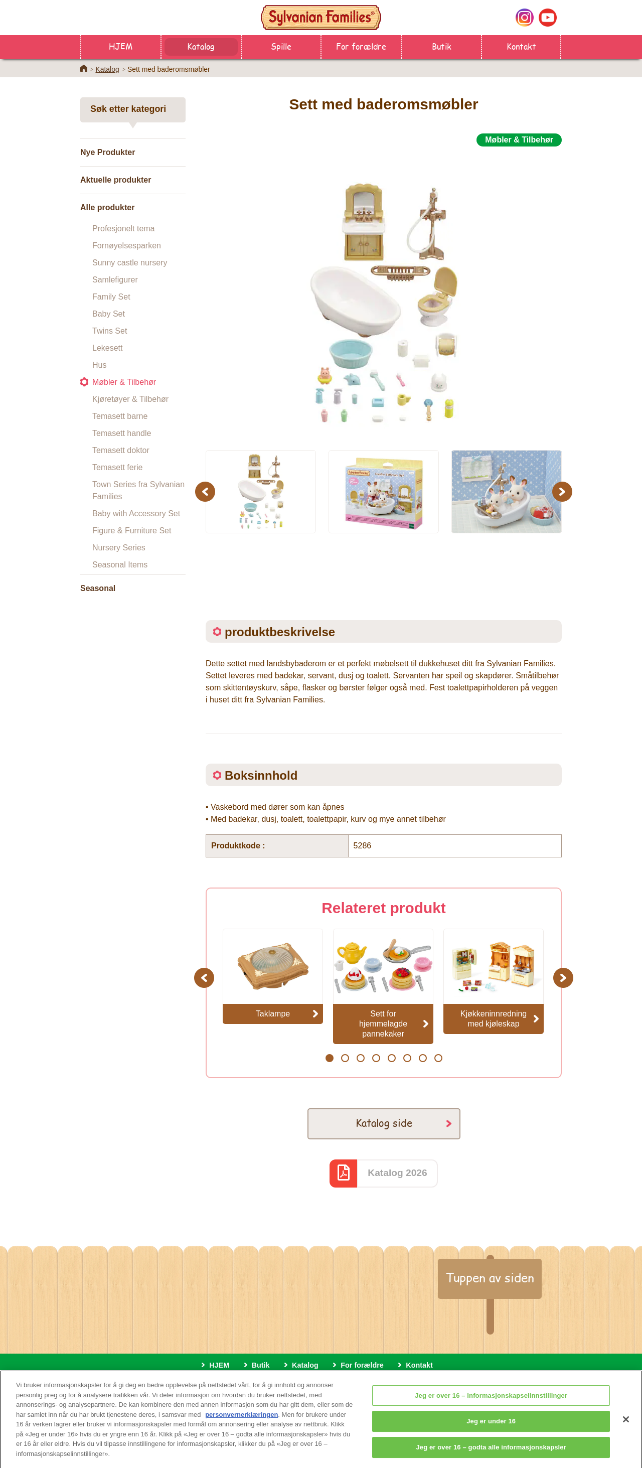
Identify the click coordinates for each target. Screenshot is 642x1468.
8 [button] (438, 1058)
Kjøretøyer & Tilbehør (130, 399)
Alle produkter (107, 207)
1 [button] (329, 1058)
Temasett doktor (120, 450)
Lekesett (107, 348)
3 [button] (360, 1058)
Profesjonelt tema (123, 228)
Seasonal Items (119, 564)
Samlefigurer (115, 279)
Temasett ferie (117, 467)
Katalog (201, 46)
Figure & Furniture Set (131, 530)
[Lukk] (626, 1433)
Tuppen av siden (489, 1277)
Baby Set (108, 314)
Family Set (111, 296)
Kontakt (521, 46)
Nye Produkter (107, 152)
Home (83, 68)
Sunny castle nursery (129, 262)
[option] (384, 292)
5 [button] (391, 1058)
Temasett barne (119, 416)
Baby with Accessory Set (136, 513)
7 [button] (422, 1058)
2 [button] (345, 1058)
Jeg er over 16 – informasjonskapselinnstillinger (491, 1409)
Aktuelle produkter (115, 180)
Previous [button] (206, 491)
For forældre (361, 46)
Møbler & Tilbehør (124, 382)
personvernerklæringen (241, 1428)
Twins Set (109, 331)
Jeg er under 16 (491, 1434)
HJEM (120, 46)
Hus (99, 365)
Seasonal (97, 588)
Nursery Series (118, 547)
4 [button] (376, 1058)
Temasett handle (121, 433)
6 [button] (407, 1058)
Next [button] (563, 491)
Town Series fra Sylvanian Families (138, 490)
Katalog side (384, 1122)
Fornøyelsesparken (126, 245)
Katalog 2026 (397, 1172)
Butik (441, 46)
